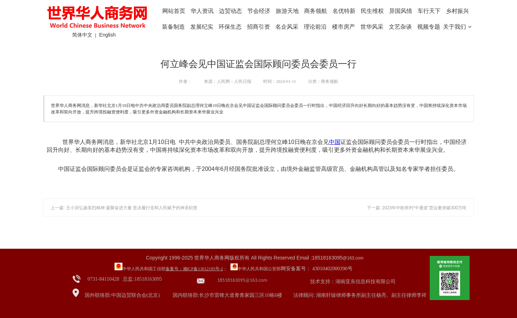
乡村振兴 (457, 11)
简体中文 (82, 35)
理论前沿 (315, 27)
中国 (334, 142)
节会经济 (258, 11)
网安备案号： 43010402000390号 (317, 268)
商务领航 (315, 11)
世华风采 (371, 27)
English (107, 35)
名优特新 (343, 11)
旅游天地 (287, 11)
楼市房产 (343, 27)
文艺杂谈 (400, 27)
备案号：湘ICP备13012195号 (193, 268)
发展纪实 (201, 27)
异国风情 (400, 11)
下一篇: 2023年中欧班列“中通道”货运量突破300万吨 (416, 207)
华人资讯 (202, 11)
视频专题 (428, 27)
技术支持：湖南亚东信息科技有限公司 (353, 281)
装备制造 (173, 27)
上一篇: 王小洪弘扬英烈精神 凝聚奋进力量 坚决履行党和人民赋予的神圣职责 (124, 207)
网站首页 (173, 11)
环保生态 (230, 27)
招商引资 (258, 27)
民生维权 (372, 11)
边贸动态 (230, 11)
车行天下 (429, 11)
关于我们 (457, 27)
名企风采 (286, 27)
